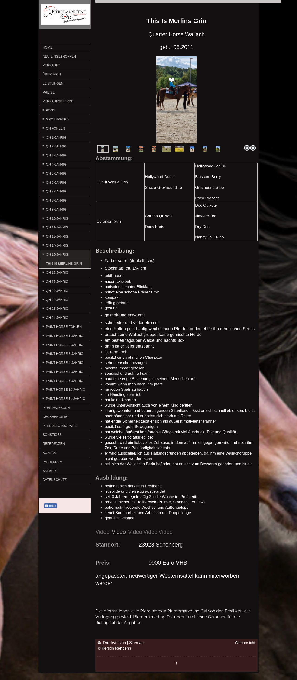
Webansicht (245, 643)
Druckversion (112, 643)
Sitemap (136, 643)
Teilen (50, 506)
